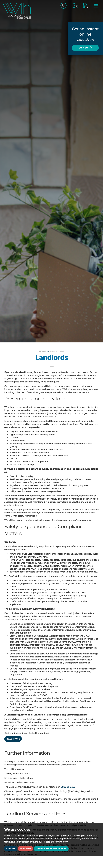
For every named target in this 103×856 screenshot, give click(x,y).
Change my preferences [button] (51, 848)
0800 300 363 (68, 787)
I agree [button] (10, 848)
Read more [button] (13, 739)
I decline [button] (25, 848)
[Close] (101, 24)
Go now (85, 47)
